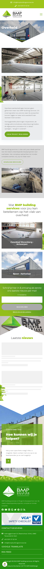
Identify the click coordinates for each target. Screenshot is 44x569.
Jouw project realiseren (17, 134)
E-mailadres (22, 295)
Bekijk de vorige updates (22, 312)
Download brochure (12, 162)
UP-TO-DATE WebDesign (30, 566)
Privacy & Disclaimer (13, 566)
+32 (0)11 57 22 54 (10, 539)
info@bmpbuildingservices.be (15, 543)
